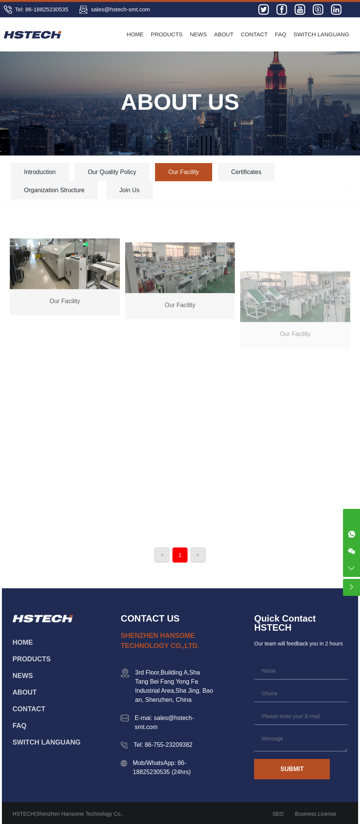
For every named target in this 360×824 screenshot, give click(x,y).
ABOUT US (180, 102)
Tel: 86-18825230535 (41, 9)
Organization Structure (69, 190)
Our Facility (185, 172)
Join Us (165, 190)
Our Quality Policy (113, 172)
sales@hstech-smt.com (120, 9)
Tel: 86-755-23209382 (162, 745)
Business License (315, 814)
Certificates (252, 172)
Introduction (40, 172)
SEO (278, 814)
